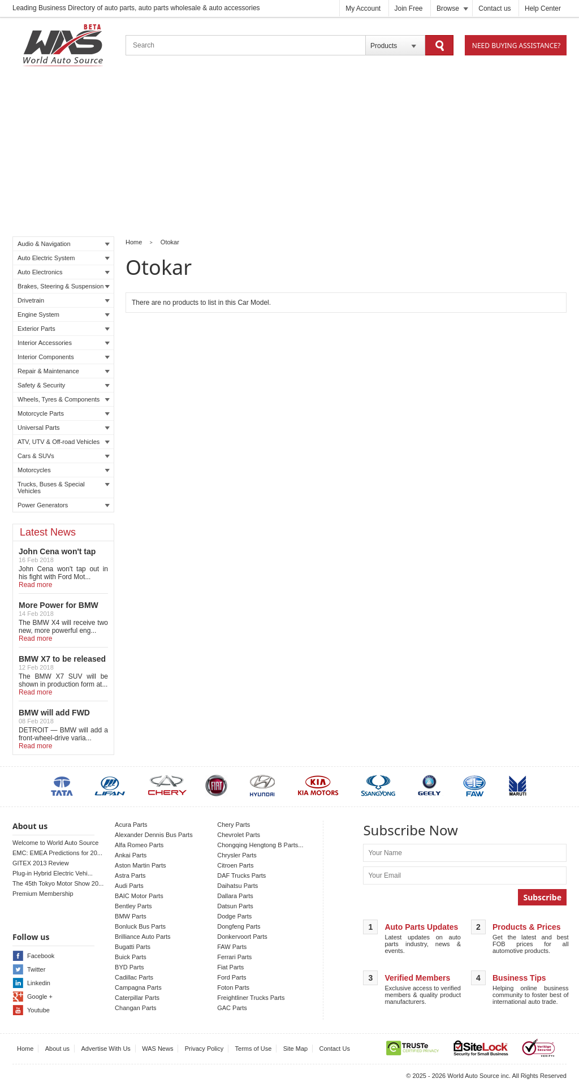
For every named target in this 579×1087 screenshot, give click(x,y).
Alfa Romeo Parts (139, 845)
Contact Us (334, 1048)
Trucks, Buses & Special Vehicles (64, 487)
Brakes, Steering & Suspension (64, 286)
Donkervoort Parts (242, 936)
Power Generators (64, 505)
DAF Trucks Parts (241, 875)
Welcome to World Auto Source (55, 842)
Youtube (38, 1010)
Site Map (295, 1048)
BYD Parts (129, 967)
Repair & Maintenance (64, 371)
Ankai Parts (130, 855)
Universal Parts (64, 427)
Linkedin (38, 983)
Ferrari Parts (234, 957)
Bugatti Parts (132, 946)
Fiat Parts (230, 967)
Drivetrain (64, 300)
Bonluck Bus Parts (140, 926)
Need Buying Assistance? (516, 45)
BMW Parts (130, 916)
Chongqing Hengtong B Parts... (260, 845)
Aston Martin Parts (140, 865)
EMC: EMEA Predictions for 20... (57, 852)
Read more (35, 585)
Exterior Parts (64, 328)
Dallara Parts (235, 895)
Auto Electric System (64, 258)
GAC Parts (232, 1007)
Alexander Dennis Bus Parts (154, 834)
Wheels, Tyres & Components (64, 399)
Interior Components (64, 356)
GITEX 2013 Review (40, 863)
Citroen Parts (235, 865)
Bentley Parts (133, 906)
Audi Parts (129, 885)
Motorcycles (64, 470)
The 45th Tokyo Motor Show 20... (57, 883)
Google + (40, 996)
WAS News (157, 1048)
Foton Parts (233, 987)
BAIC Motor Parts (139, 895)
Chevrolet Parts (238, 834)
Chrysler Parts (237, 855)
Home (134, 242)
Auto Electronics (64, 272)
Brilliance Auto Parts (142, 936)
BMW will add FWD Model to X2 (54, 717)
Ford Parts (231, 977)
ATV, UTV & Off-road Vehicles (64, 441)
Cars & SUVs (64, 455)
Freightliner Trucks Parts (250, 997)
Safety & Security (64, 385)
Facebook (40, 955)
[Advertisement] (289, 153)
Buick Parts (130, 957)
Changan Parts (135, 1007)
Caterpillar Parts (137, 997)
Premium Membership (43, 893)
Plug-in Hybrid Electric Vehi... (52, 873)
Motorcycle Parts (64, 413)
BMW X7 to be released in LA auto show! (62, 663)
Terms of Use (253, 1048)
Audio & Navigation (64, 243)
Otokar (170, 242)
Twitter (36, 969)
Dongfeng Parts (238, 926)
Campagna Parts (138, 987)
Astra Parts (130, 875)
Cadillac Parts (134, 977)
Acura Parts (131, 824)
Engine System (64, 314)
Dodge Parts (234, 916)
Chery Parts (233, 824)
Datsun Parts (235, 906)
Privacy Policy (204, 1048)
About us (57, 1048)
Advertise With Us (105, 1048)
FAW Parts (232, 946)
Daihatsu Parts (237, 885)
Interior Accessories (64, 342)
